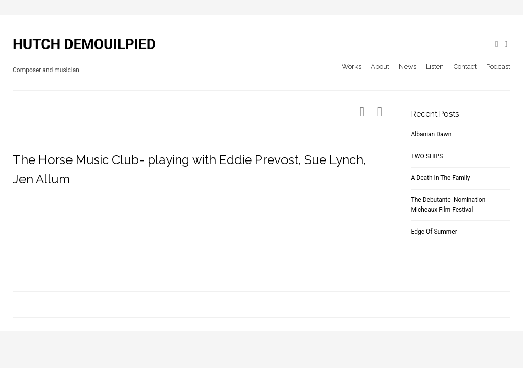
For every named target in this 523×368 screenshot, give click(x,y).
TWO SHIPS (427, 156)
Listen (435, 67)
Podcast (498, 67)
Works (351, 67)
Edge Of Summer (434, 231)
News (407, 67)
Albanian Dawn (431, 134)
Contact (465, 67)
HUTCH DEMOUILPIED (84, 44)
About (380, 67)
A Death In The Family (440, 177)
